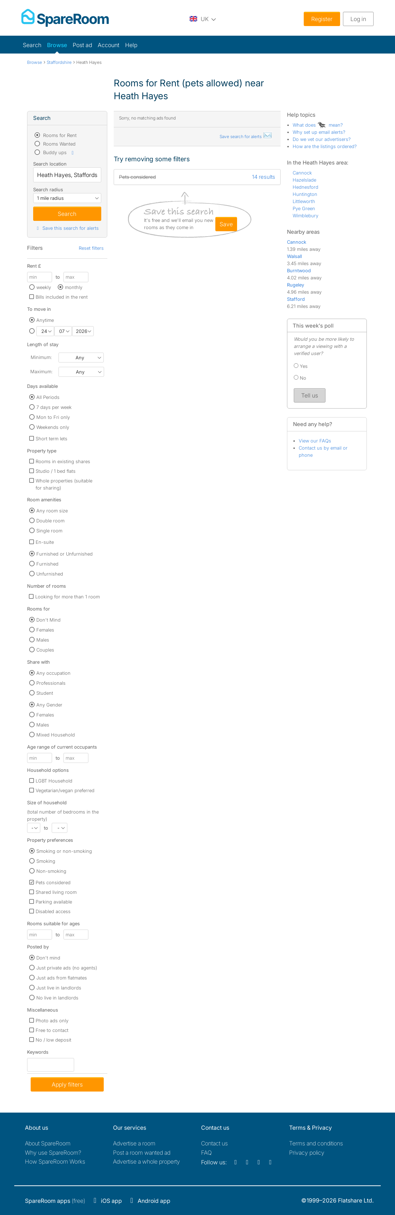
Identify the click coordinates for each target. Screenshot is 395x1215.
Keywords (37, 1053)
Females (45, 630)
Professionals (51, 683)
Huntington (305, 194)
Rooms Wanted (59, 144)
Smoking (45, 861)
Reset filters (91, 248)
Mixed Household (55, 735)
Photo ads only (52, 1020)
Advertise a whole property (146, 1161)
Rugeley (295, 285)
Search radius (48, 189)
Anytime (45, 320)
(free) (55, 1200)
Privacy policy (306, 1152)
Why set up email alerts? (319, 132)
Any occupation (53, 673)
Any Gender (49, 705)
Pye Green (304, 208)
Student (44, 693)
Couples (45, 650)
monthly (73, 287)
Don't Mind (48, 620)
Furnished (47, 564)
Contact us (214, 1143)
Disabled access (53, 911)
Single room (49, 530)
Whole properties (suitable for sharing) (64, 484)
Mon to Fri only (53, 417)
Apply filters (67, 1084)
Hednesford (305, 187)
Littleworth (304, 201)
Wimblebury (305, 215)
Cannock (302, 173)
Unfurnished (49, 574)
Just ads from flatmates (61, 978)
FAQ (206, 1152)
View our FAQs (315, 441)
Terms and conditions (316, 1143)
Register (322, 18)
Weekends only (52, 427)
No (300, 378)
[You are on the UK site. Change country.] (203, 18)
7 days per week (54, 407)
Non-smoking (51, 871)
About (48, 1143)
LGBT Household (54, 781)
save (226, 224)
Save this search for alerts (67, 228)
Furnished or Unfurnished (64, 554)
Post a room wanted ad (141, 1152)
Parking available (54, 902)
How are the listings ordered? (325, 146)
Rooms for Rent (59, 135)
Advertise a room (134, 1143)
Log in (358, 18)
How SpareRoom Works (55, 1161)
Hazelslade (304, 180)
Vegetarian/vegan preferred (65, 790)
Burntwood (299, 270)
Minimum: (41, 357)
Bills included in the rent (62, 297)
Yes (301, 366)
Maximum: (41, 371)
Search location (50, 164)
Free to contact (52, 1030)
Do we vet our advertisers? (322, 139)
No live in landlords (57, 998)
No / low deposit (53, 1040)
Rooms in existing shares (63, 461)
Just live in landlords (58, 988)
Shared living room (56, 892)
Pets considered (53, 882)
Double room (50, 520)
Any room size (52, 510)
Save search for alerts (246, 136)
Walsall (294, 256)
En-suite (45, 542)
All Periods (48, 397)
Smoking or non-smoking (64, 851)
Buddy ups (59, 152)
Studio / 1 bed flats (56, 471)
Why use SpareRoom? (53, 1152)
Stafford (296, 299)
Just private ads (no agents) (66, 968)
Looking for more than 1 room (67, 596)
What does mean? (318, 125)
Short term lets (51, 438)
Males (42, 640)
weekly (43, 287)
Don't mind (48, 958)
